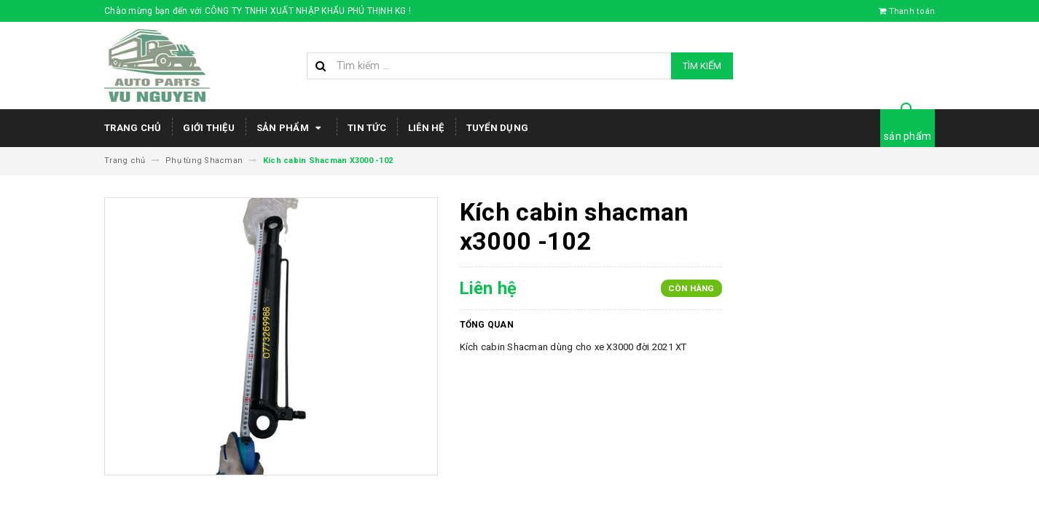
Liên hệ (426, 127)
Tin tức (367, 127)
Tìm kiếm (702, 65)
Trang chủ (132, 127)
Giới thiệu (209, 127)
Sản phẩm (291, 128)
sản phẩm (907, 136)
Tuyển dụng (497, 127)
